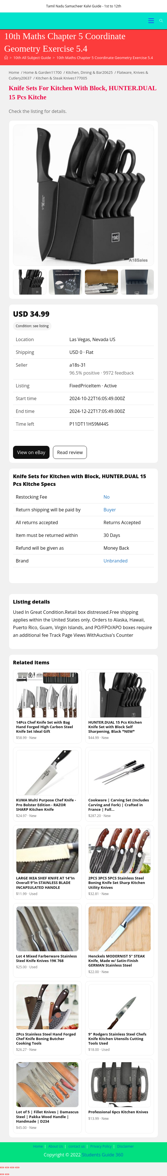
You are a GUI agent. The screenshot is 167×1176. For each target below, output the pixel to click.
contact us (76, 1146)
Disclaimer (125, 1146)
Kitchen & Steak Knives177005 (61, 78)
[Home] (6, 57)
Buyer (110, 510)
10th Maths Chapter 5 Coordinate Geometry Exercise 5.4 (104, 57)
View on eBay (31, 452)
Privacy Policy (101, 1146)
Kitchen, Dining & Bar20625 (89, 72)
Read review (70, 452)
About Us (55, 1146)
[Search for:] (159, 20)
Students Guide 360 (102, 1155)
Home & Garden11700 (42, 72)
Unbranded (116, 561)
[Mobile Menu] (151, 20)
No (107, 497)
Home (14, 72)
